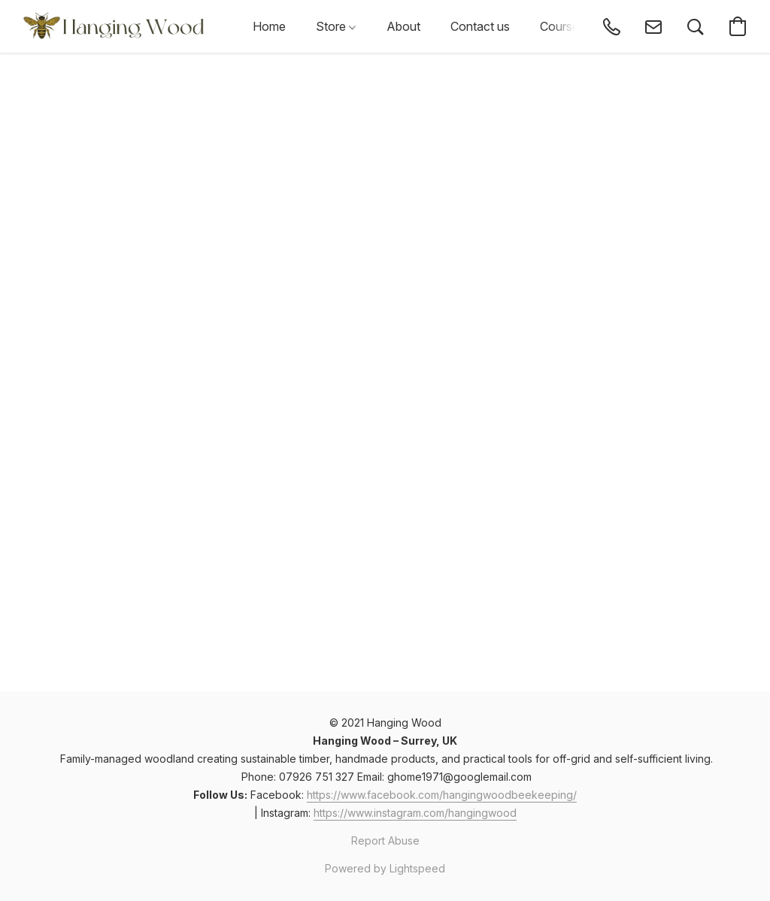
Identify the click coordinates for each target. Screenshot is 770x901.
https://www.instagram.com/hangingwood (415, 812)
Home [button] (269, 26)
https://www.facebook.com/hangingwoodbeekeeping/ (442, 794)
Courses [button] (562, 26)
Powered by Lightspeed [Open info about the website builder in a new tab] (385, 868)
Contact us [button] (480, 26)
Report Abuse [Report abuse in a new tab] (385, 840)
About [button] (403, 26)
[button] (115, 26)
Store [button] (336, 26)
